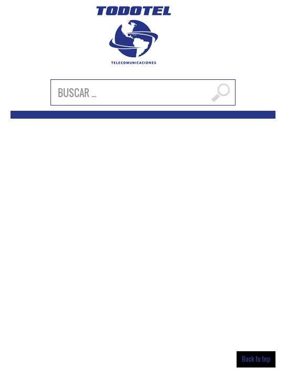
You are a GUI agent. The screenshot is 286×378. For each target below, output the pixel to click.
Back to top (256, 358)
